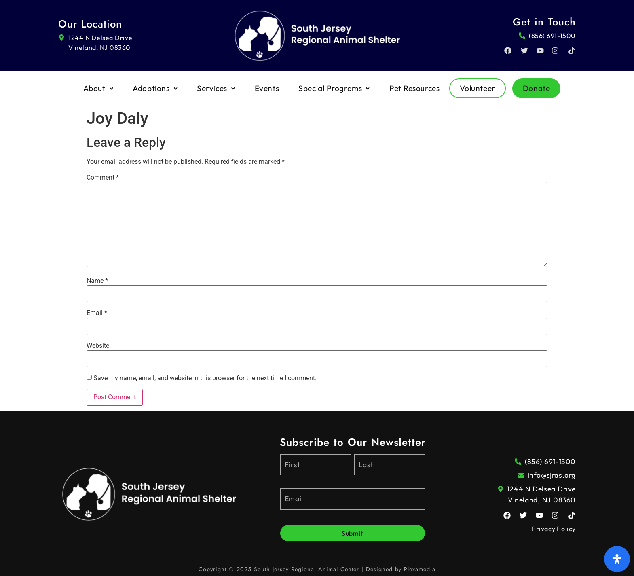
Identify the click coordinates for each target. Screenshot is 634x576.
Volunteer (477, 88)
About (98, 88)
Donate (536, 88)
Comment (103, 177)
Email (97, 313)
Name (97, 280)
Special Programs (334, 88)
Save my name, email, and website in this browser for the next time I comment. (205, 378)
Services (216, 88)
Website (98, 346)
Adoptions (155, 88)
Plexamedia (419, 569)
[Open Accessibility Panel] (617, 559)
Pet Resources (414, 88)
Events (267, 88)
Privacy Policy (554, 529)
